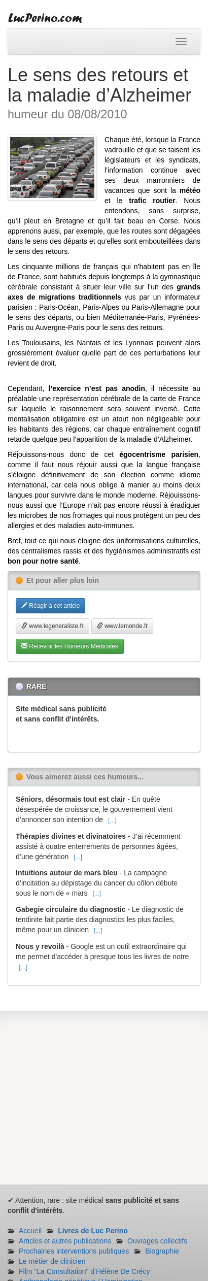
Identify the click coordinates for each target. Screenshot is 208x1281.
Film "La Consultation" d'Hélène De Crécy (84, 1271)
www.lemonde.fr (122, 626)
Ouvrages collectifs (157, 1241)
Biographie (162, 1251)
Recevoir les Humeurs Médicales (69, 646)
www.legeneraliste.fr (52, 626)
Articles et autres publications (65, 1241)
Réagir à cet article (50, 605)
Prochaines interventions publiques (74, 1251)
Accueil (30, 1231)
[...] (112, 820)
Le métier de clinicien (52, 1261)
